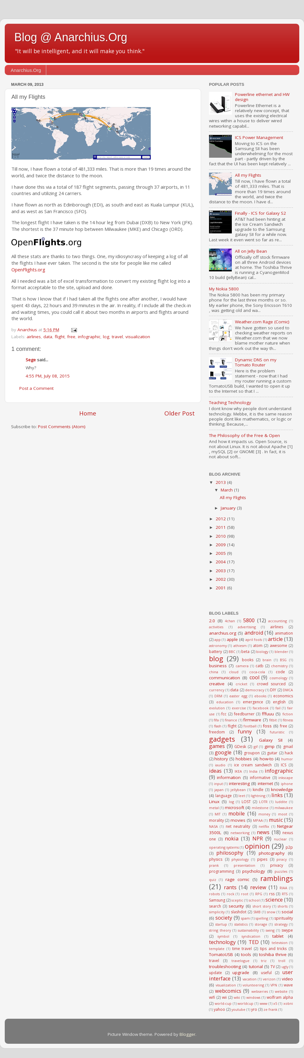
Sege (31, 360)
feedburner (244, 714)
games (217, 746)
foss (267, 726)
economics (283, 696)
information (229, 777)
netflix (264, 826)
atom (258, 645)
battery (215, 651)
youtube (238, 1009)
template (217, 948)
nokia (231, 838)
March (227, 490)
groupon (252, 753)
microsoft (234, 807)
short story (262, 906)
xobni (288, 1003)
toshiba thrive (273, 954)
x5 (275, 1003)
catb (259, 665)
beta (245, 651)
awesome (278, 645)
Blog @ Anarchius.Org (70, 37)
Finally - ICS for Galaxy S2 (260, 213)
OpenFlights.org (28, 269)
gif (256, 746)
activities (216, 626)
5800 (249, 620)
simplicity (217, 911)
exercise (239, 708)
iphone (287, 783)
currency (216, 689)
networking (240, 832)
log (106, 336)
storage (261, 924)
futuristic (277, 732)
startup (221, 924)
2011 (221, 527)
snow (271, 911)
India (253, 771)
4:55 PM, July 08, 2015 (48, 376)
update (215, 972)
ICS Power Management (259, 137)
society (223, 917)
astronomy (218, 645)
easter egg (238, 696)
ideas (215, 770)
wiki (237, 997)
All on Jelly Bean (251, 251)
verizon (269, 979)
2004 (221, 562)
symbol (223, 936)
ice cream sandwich (253, 765)
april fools (253, 639)
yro (254, 1009)
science (274, 899)
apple (232, 639)
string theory (220, 930)
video (287, 979)
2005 (221, 553)
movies (238, 820)
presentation (244, 865)
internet (265, 783)
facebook (261, 708)
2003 (221, 570)
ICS (283, 765)
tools (246, 954)
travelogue (240, 960)
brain (267, 659)
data (47, 336)
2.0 (212, 621)
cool (254, 677)
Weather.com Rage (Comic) (262, 322)
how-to (267, 759)
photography (272, 853)
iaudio (220, 765)
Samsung (217, 900)
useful (266, 972)
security (236, 906)
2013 (221, 482)
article (275, 639)
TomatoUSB (221, 954)
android (253, 632)
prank (214, 865)
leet (241, 795)
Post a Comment (36, 388)
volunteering (253, 985)
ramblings (276, 878)
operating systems (224, 847)
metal (214, 807)
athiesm (240, 645)
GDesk (240, 746)
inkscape (285, 777)
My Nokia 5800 (224, 289)
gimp (269, 746)
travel (117, 336)
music (276, 819)
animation (284, 633)
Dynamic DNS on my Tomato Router (255, 362)
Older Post (179, 413)
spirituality (283, 918)
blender (281, 651)
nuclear (280, 839)
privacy (276, 865)
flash (217, 726)
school (254, 900)
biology (262, 651)
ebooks (260, 696)
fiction (287, 714)
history (221, 759)
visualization (137, 336)
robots (214, 893)
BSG (283, 659)
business (218, 665)
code (280, 672)
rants (230, 887)
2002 (221, 579)
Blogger (187, 1034)
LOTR (263, 801)
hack (289, 753)
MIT (217, 814)
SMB (257, 911)
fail (278, 708)
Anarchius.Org (26, 70)
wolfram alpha (280, 997)
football (250, 726)
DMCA (288, 689)
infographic (89, 336)
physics (215, 859)
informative (260, 777)
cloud (233, 671)
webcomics (228, 990)
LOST (246, 801)
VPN (273, 985)
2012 (221, 519)
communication (224, 678)
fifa (216, 720)
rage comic (237, 879)
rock (230, 893)
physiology (240, 859)
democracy (254, 689)
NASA (213, 826)
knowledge (282, 789)
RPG (258, 893)
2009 (221, 545)
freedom (217, 732)
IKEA (238, 771)
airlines (34, 336)
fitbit (273, 720)
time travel (242, 948)
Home (87, 413)
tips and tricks (273, 948)
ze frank (270, 1009)
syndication (251, 936)
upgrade (240, 972)
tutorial (256, 966)
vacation (249, 979)
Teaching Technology (230, 402)
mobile (236, 813)
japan (219, 789)
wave (288, 985)
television (280, 942)
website (281, 991)
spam (245, 918)
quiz (212, 879)
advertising (247, 626)
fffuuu (268, 714)
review (258, 887)
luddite (281, 801)
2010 (221, 536)
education (224, 702)
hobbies (244, 759)
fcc (223, 714)
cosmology (278, 677)
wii (224, 997)
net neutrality (238, 826)
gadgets (222, 739)
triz (264, 960)
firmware (252, 720)
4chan (230, 620)
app (217, 639)
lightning (258, 795)
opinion (257, 846)
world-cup (223, 1003)
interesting (239, 783)
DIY (273, 690)
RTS (285, 893)
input (218, 783)
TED (254, 942)
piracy (281, 859)
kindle (258, 789)
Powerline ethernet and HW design (262, 97)
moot (282, 814)
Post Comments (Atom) (62, 426)
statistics (241, 924)
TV (272, 966)
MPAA (258, 820)
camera (242, 665)
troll (281, 960)
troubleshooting (225, 966)
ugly (285, 966)
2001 (221, 588)
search (215, 906)
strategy (281, 924)
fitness (288, 720)
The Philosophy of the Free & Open (244, 435)
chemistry (279, 665)
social (287, 912)
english (279, 702)
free (71, 336)
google (223, 752)
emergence (253, 702)
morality (216, 820)
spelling (262, 918)
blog (216, 658)
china (213, 671)
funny (245, 731)
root (244, 893)
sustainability (248, 930)
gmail (288, 746)
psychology (253, 871)
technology (222, 942)
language (223, 795)
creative (217, 684)
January (229, 508)
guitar (272, 753)
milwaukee (284, 807)
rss (272, 893)
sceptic (237, 900)
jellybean (238, 789)
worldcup (245, 1003)
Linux (214, 801)
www (263, 1003)
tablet (277, 936)
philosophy (229, 852)
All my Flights (248, 175)
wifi (212, 997)
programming (221, 871)
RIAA (283, 887)
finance (231, 720)
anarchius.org (222, 633)
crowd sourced (271, 684)
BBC (232, 651)
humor (287, 759)
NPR (257, 838)
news (263, 832)
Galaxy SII (270, 740)
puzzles (281, 871)
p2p (289, 847)
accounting (277, 620)
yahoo (219, 1009)
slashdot (238, 912)
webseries (259, 991)
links (277, 795)
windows (253, 997)
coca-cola (257, 671)
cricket (241, 683)
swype (287, 930)
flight (60, 336)
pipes (262, 859)
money (264, 814)
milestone (260, 807)
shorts (283, 906)
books (247, 659)
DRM (218, 696)
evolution (217, 708)
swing (270, 930)
